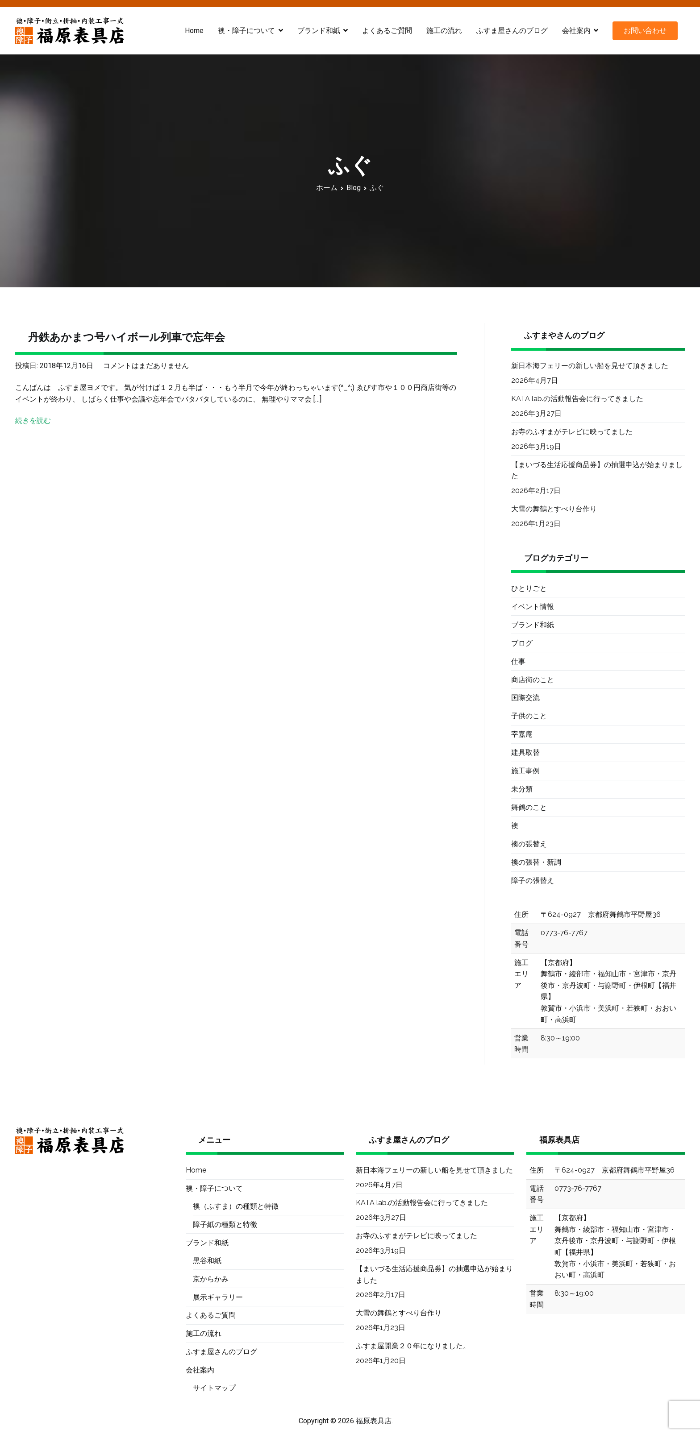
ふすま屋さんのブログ (512, 30)
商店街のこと (532, 680)
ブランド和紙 (318, 30)
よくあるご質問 (387, 30)
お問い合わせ (645, 30)
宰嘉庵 (522, 734)
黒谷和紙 (207, 1260)
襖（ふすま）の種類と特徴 (236, 1206)
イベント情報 (532, 606)
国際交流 (525, 697)
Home (194, 30)
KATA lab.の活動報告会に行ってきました (577, 398)
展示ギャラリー (218, 1297)
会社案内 (576, 30)
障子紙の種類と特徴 (225, 1224)
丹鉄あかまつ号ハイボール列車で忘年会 (126, 337)
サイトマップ (214, 1388)
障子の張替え (532, 880)
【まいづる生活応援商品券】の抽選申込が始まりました (597, 470)
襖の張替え (529, 844)
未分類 (522, 789)
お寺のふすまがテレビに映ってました (572, 431)
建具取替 (525, 752)
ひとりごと (529, 588)
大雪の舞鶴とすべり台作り (554, 509)
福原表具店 (374, 1421)
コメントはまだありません (146, 365)
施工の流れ (444, 30)
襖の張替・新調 (536, 862)
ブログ (522, 643)
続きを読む (33, 420)
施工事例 (525, 771)
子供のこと (529, 716)
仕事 (518, 661)
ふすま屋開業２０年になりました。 (413, 1346)
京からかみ (211, 1279)
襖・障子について (246, 30)
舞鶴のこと (529, 807)
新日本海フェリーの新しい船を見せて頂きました (589, 365)
